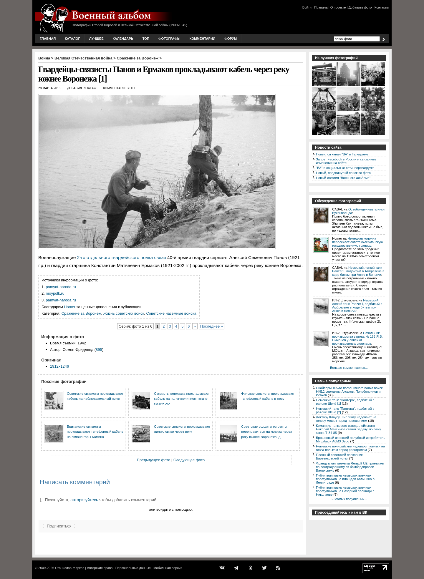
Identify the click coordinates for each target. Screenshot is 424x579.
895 (99, 349)
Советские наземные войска (171, 313)
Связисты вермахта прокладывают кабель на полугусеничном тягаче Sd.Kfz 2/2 (182, 398)
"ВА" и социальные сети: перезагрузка (345, 168)
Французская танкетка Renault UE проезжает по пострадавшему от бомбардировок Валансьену (350, 467)
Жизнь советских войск (123, 313)
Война (44, 58)
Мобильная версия (167, 568)
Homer (69, 307)
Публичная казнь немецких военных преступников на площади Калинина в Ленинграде (345, 479)
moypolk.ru (55, 293)
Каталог (72, 38)
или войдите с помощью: (171, 509)
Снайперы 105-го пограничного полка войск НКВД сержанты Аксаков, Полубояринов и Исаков (349, 391)
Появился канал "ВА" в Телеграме (342, 154)
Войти (307, 7)
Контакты (382, 7)
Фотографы (169, 38)
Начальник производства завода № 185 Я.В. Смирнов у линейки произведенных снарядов (357, 338)
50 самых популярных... (349, 499)
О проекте (338, 7)
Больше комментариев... (349, 367)
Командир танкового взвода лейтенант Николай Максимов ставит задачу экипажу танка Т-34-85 (348, 429)
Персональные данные (133, 568)
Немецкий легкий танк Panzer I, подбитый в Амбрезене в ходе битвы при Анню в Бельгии (358, 271)
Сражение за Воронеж (137, 58)
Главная (48, 38)
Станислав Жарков (69, 568)
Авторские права (99, 568)
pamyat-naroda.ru (61, 287)
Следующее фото (189, 460)
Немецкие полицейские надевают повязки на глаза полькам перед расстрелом (350, 448)
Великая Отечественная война (83, 58)
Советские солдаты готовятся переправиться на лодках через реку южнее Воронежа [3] (266, 431)
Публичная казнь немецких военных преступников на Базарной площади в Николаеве (345, 491)
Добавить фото (360, 7)
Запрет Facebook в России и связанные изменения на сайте (346, 161)
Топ (146, 38)
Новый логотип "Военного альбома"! (344, 178)
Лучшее (96, 38)
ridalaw (90, 88)
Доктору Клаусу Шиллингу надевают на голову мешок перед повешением (346, 418)
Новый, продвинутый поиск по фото (343, 173)
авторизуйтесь (84, 499)
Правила (320, 7)
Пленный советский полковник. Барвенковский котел (339, 456)
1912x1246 (59, 366)
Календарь (123, 38)
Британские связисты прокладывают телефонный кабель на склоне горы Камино (95, 431)
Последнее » (211, 326)
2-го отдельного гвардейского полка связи (121, 257)
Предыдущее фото (153, 460)
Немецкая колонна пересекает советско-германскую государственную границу (357, 242)
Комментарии (202, 38)
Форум (230, 38)
